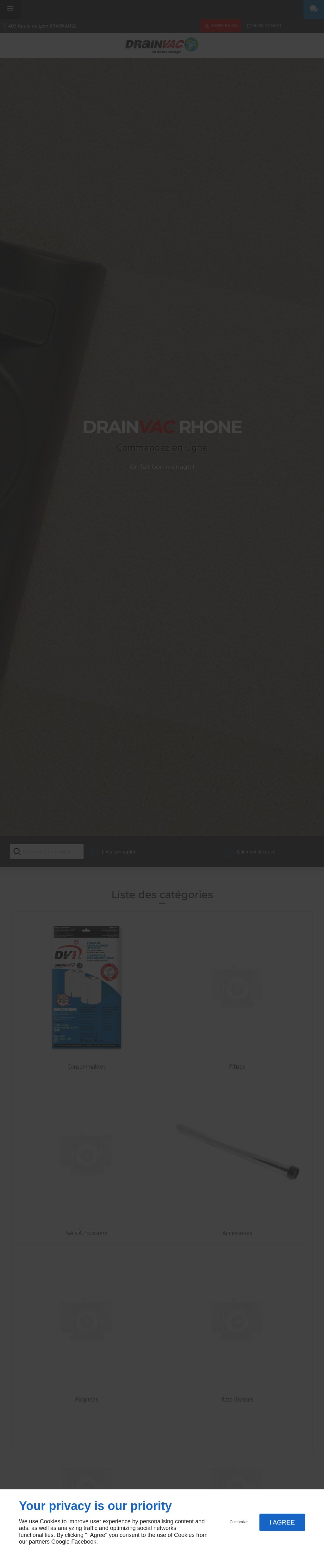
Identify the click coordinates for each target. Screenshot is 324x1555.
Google (60, 1542)
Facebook (83, 1542)
